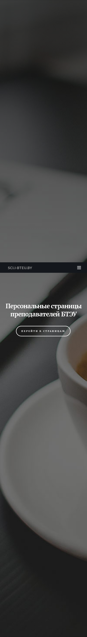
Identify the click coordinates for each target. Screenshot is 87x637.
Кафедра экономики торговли (43, 507)
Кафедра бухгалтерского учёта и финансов (43, 456)
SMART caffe (43, 587)
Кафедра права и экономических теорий (43, 494)
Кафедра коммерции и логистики (43, 475)
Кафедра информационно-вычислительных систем (43, 469)
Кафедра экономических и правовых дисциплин (43, 513)
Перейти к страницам (43, 68)
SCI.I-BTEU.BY (20, 5)
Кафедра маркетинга (43, 481)
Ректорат (43, 519)
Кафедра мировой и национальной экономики (43, 488)
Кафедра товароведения (43, 500)
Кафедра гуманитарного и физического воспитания (43, 462)
